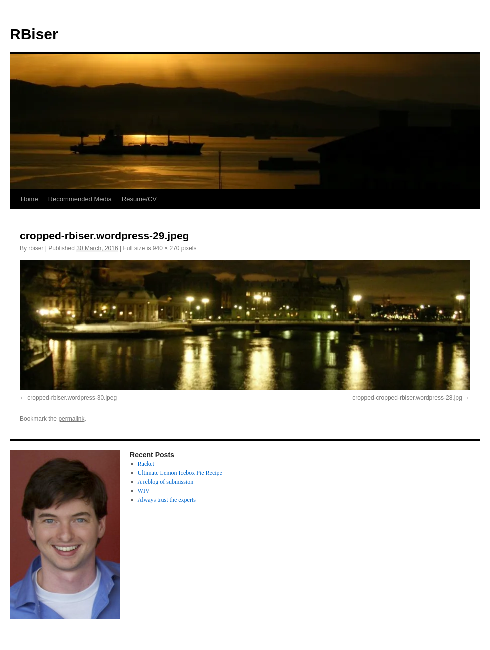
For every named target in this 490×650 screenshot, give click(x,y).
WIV (144, 490)
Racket (146, 463)
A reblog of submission (166, 481)
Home (29, 199)
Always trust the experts (167, 499)
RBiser (34, 34)
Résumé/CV (139, 199)
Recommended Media (80, 199)
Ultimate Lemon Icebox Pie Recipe (180, 472)
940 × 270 (166, 248)
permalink (71, 418)
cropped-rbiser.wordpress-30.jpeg (72, 397)
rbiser (36, 248)
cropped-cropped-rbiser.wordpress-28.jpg (407, 397)
